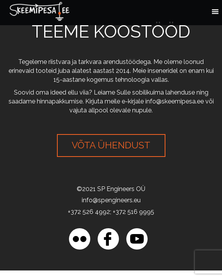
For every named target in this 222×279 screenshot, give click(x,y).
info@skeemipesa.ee (174, 101)
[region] (85, 238)
